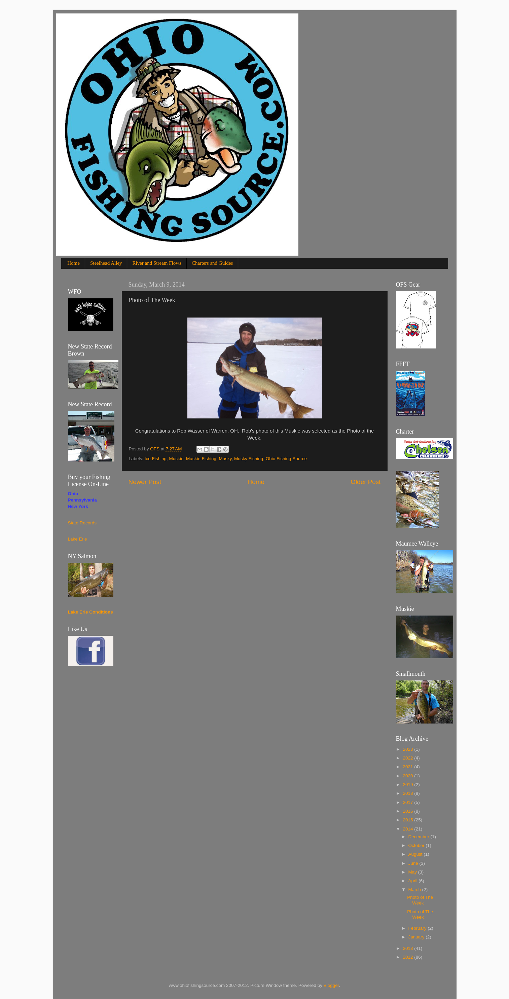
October (417, 845)
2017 (408, 802)
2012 (408, 957)
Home (73, 263)
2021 (408, 766)
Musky (225, 458)
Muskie (176, 458)
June (414, 863)
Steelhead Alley (106, 263)
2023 (408, 749)
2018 (408, 793)
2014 (408, 828)
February (418, 928)
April (413, 880)
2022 (408, 758)
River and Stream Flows (156, 263)
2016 (408, 811)
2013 (408, 948)
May (413, 872)
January (417, 936)
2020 (408, 775)
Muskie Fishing (201, 458)
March (415, 889)
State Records (82, 522)
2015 (408, 819)
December (419, 836)
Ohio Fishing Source (286, 458)
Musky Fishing (248, 458)
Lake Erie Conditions (90, 612)
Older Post (365, 481)
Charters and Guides (212, 263)
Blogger (331, 985)
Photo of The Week (420, 900)
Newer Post (145, 481)
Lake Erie (77, 539)
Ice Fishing (156, 458)
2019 (408, 784)
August (416, 854)
